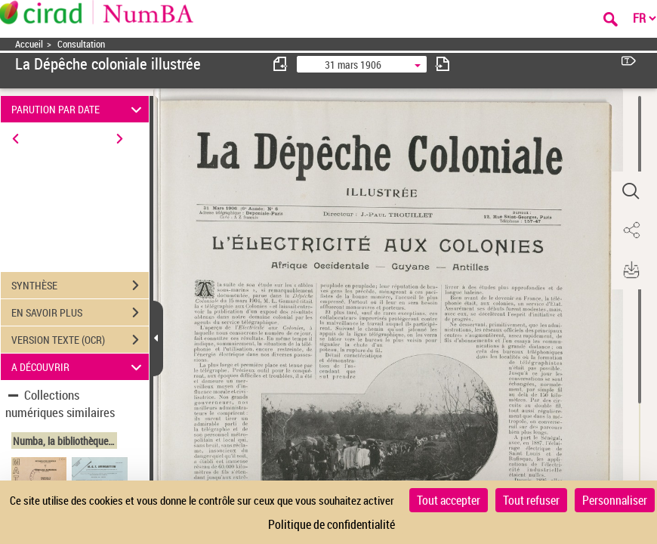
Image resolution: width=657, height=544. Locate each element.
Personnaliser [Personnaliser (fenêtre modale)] (614, 500)
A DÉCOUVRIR (78, 367)
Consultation (81, 44)
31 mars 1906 (353, 64)
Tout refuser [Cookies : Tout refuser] (531, 500)
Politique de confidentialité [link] (331, 524)
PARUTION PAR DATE (78, 109)
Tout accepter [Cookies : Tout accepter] (448, 500)
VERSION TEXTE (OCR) (80, 340)
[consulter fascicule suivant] (442, 64)
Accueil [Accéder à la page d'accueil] (29, 44)
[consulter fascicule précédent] (281, 64)
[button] (630, 191)
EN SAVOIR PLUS (80, 312)
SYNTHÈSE (80, 285)
